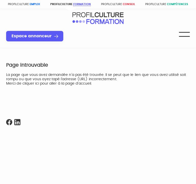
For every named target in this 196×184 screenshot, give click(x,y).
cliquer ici (30, 83)
